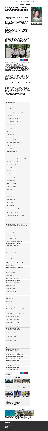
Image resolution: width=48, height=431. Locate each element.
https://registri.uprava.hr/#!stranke (11, 26)
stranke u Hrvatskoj (8, 374)
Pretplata (6, 427)
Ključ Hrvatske (7, 373)
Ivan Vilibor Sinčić (13, 372)
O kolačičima (7, 426)
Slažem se (22, 4)
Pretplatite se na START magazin (37, 23)
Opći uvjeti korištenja (8, 425)
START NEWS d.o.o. (8, 429)
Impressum (6, 424)
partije (11, 373)
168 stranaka (9, 372)
